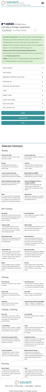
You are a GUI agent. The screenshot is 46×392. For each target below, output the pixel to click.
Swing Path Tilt (6, 249)
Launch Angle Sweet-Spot (9, 173)
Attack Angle (28, 225)
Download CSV (23, 118)
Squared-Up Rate (29, 249)
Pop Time (4, 314)
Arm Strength (28, 314)
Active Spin (5, 291)
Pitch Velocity (5, 281)
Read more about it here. (13, 56)
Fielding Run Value (29, 337)
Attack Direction (29, 236)
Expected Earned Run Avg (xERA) (34, 301)
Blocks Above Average (30, 350)
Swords (26, 262)
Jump (26, 325)
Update (23, 113)
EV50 (3, 194)
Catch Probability (7, 350)
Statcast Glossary (12, 146)
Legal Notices (29, 386)
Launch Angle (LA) (29, 155)
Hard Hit (27, 163)
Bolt (26, 368)
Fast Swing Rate (29, 213)
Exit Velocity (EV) (6, 155)
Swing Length (6, 225)
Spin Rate (27, 291)
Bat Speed (4, 213)
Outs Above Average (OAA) (9, 337)
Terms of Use (9, 386)
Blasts (3, 262)
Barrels (4, 163)
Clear (23, 123)
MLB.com (38, 386)
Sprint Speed (5, 368)
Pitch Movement (29, 281)
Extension (4, 301)
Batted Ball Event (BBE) (31, 173)
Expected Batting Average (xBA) (11, 181)
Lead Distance (6, 325)
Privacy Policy (19, 386)
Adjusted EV (28, 194)
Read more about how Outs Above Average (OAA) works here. (19, 50)
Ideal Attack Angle (7, 236)
